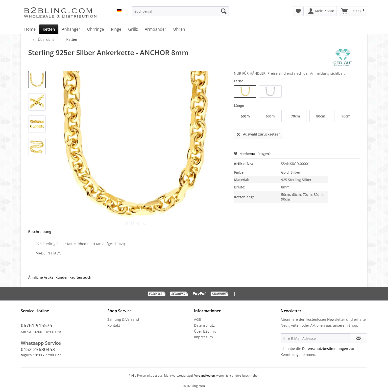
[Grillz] (133, 29)
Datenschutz (204, 325)
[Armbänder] (155, 29)
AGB (197, 319)
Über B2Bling (205, 331)
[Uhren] (179, 29)
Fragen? (261, 153)
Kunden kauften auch (73, 277)
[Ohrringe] (95, 29)
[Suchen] (223, 11)
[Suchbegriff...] (180, 11)
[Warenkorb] (353, 11)
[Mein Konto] (321, 11)
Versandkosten (204, 375)
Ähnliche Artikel (41, 277)
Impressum (203, 337)
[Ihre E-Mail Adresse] (315, 338)
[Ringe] (116, 29)
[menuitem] (180, 11)
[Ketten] (48, 29)
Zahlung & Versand (123, 319)
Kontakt (113, 325)
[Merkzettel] (298, 11)
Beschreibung (39, 231)
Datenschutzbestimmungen (325, 348)
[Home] (30, 29)
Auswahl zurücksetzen (259, 133)
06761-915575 (36, 325)
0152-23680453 (38, 349)
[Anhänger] (71, 29)
